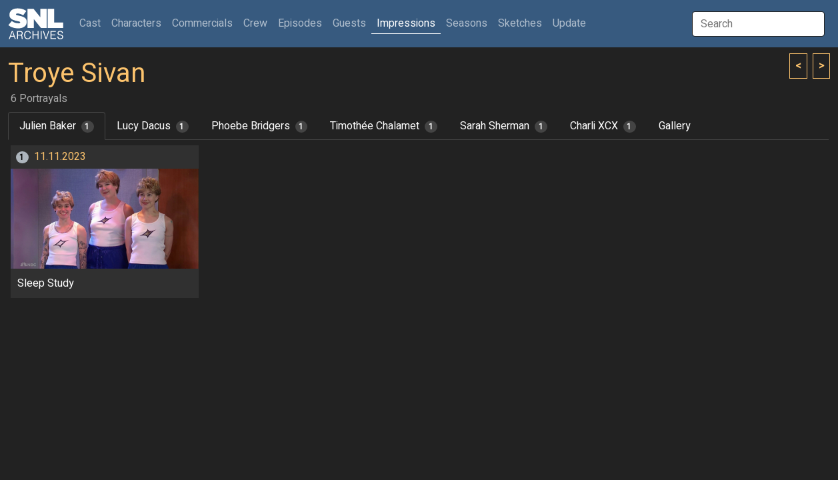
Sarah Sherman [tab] (503, 126)
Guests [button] (349, 23)
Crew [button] (255, 23)
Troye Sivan (76, 73)
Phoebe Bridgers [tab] (259, 126)
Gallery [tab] (675, 126)
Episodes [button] (300, 23)
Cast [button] (92, 23)
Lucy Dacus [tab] (153, 126)
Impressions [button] (406, 23)
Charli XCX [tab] (603, 126)
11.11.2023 (60, 157)
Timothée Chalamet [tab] (383, 126)
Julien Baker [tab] (56, 126)
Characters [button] (136, 23)
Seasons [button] (466, 23)
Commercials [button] (202, 23)
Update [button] (569, 23)
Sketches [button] (520, 23)
